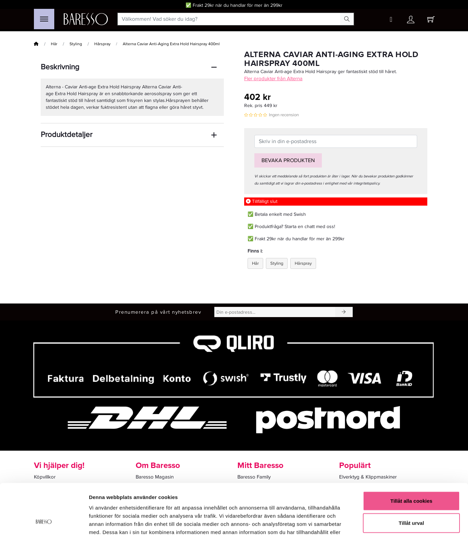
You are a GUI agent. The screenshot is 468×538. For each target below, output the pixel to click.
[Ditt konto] (410, 21)
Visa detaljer (368, 524)
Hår (54, 44)
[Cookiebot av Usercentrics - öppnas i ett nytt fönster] (44, 525)
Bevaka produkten (288, 160)
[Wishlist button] (391, 19)
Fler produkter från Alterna (273, 78)
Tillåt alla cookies (411, 458)
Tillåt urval (411, 480)
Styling (76, 44)
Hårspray (102, 44)
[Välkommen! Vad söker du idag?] (229, 19)
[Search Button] (347, 19)
